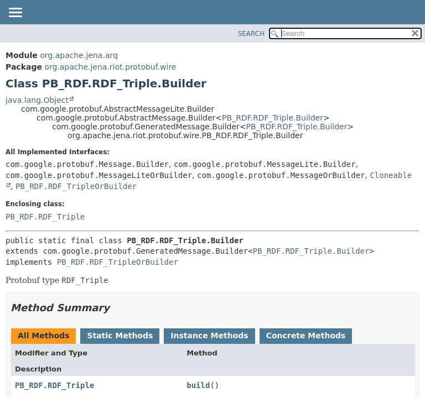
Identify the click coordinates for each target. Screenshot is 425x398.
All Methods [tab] (43, 335)
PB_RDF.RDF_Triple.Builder (272, 117)
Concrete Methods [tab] (306, 335)
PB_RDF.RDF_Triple (45, 216)
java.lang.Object (37, 100)
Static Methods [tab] (120, 335)
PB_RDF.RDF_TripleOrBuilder (76, 186)
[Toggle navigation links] (15, 13)
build (198, 385)
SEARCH (251, 34)
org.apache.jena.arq (78, 55)
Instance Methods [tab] (209, 335)
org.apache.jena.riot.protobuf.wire (110, 66)
